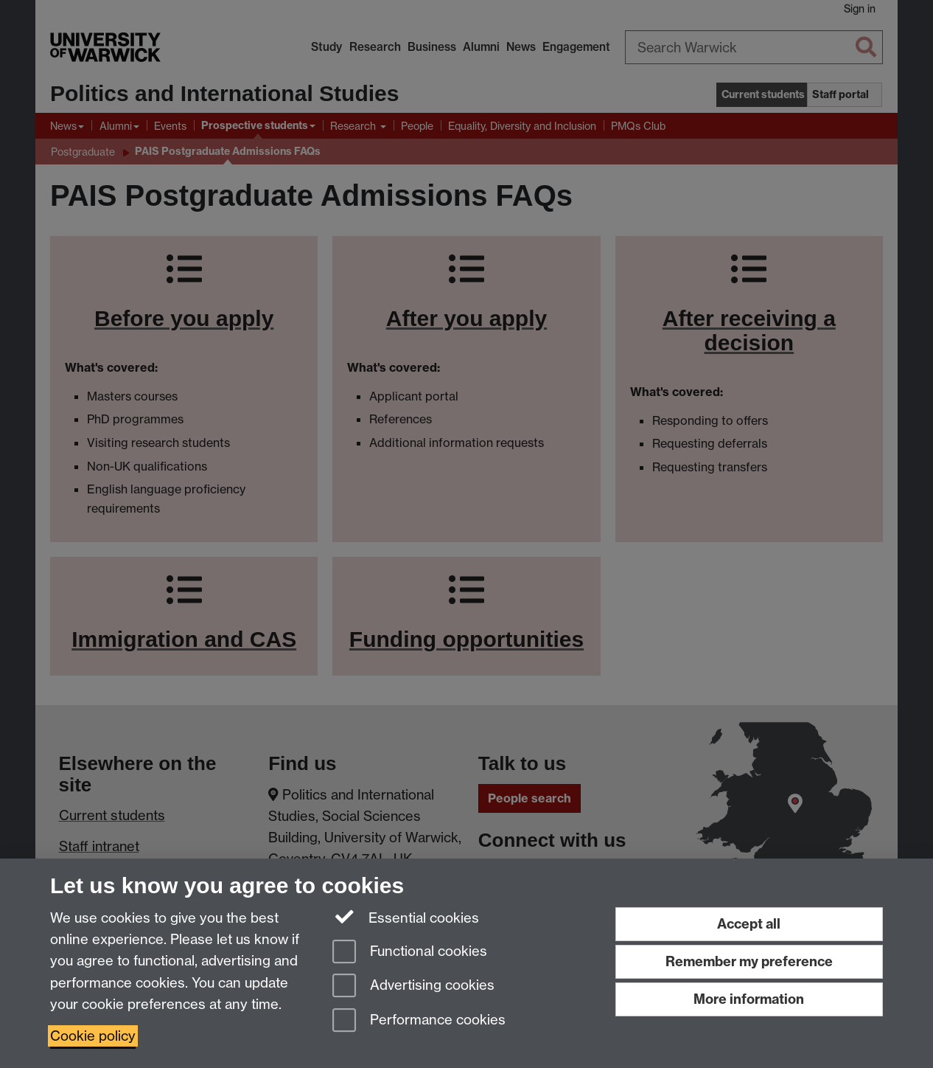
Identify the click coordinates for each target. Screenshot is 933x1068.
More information (748, 999)
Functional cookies (409, 952)
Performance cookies (419, 1021)
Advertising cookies (413, 986)
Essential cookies (405, 916)
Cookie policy (93, 1035)
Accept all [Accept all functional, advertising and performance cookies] (748, 923)
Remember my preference (749, 961)
